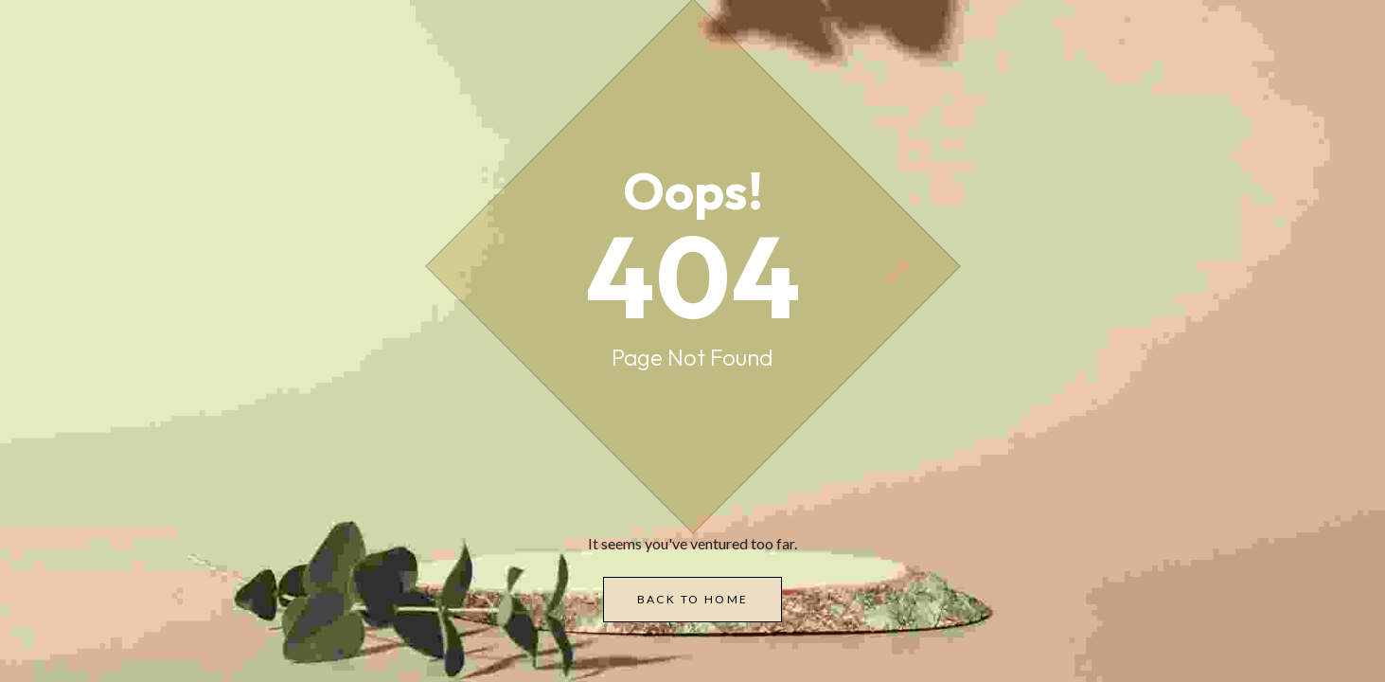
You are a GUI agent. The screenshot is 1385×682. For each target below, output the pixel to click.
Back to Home (693, 599)
